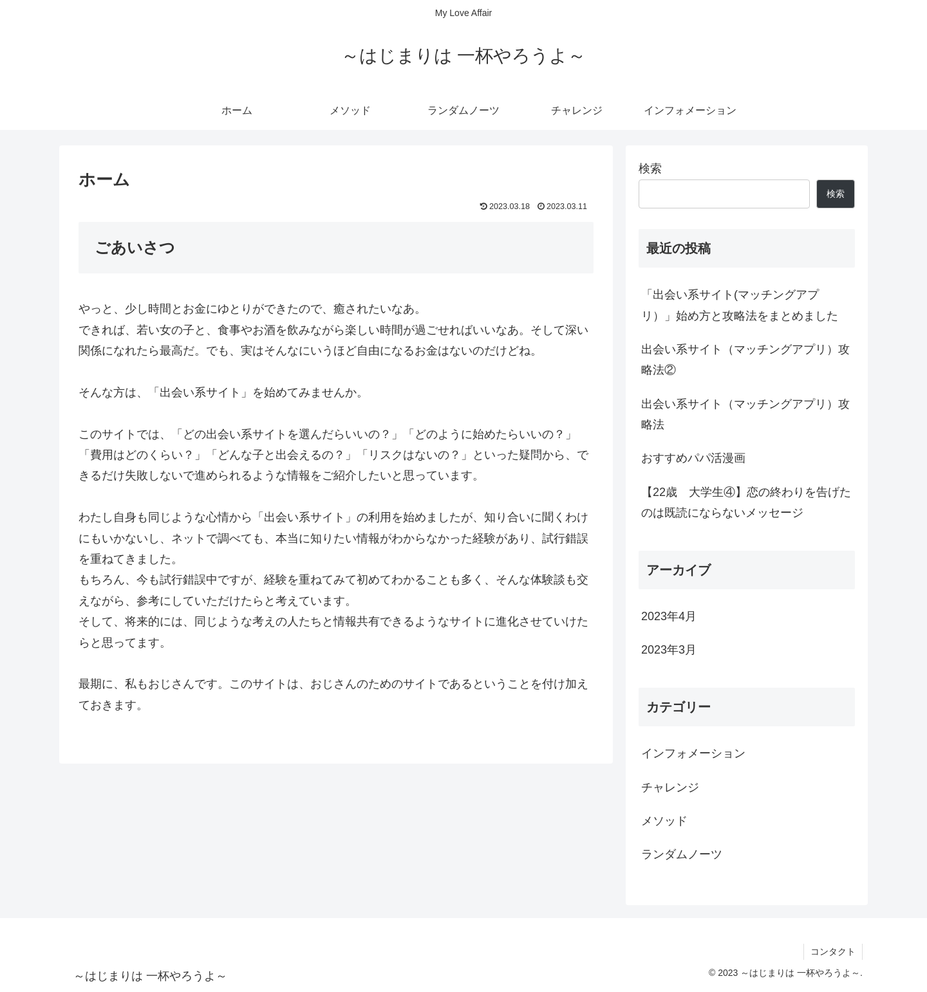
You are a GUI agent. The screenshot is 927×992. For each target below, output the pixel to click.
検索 (650, 168)
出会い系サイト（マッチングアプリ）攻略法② (745, 359)
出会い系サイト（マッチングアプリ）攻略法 (745, 414)
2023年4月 (669, 616)
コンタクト (833, 951)
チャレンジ (670, 787)
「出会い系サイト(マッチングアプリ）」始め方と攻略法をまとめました (739, 305)
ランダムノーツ (681, 854)
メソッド (664, 820)
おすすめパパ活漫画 (693, 458)
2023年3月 (669, 649)
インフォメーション (693, 753)
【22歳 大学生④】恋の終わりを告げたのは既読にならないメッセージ (746, 502)
